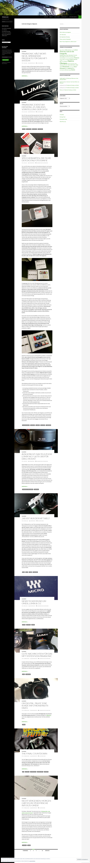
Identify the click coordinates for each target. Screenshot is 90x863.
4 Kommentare (40, 63)
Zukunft (46, 771)
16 (42, 850)
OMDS (30, 572)
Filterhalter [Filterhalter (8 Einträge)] (70, 55)
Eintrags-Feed (62, 116)
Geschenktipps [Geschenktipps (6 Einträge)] (62, 57)
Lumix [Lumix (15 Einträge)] (71, 59)
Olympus (28, 624)
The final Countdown (34, 753)
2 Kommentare (40, 111)
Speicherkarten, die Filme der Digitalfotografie (36, 159)
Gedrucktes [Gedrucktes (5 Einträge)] (73, 56)
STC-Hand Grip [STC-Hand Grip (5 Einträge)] (62, 70)
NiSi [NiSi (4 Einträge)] (63, 61)
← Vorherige (25, 850)
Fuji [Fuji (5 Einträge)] (70, 56)
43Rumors (48, 715)
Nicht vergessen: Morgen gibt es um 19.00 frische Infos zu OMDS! (36, 803)
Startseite (46, 16)
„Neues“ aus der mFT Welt (36, 518)
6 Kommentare (41, 520)
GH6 (23, 572)
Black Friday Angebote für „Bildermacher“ (68, 41)
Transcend (48, 425)
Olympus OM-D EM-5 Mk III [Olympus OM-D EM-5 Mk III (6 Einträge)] (65, 64)
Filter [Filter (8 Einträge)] (67, 55)
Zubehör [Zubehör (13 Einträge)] (73, 70)
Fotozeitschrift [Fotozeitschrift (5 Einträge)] (67, 56)
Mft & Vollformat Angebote (65, 32)
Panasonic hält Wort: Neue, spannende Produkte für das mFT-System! (34, 57)
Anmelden (62, 114)
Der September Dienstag (65, 36)
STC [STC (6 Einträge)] (73, 68)
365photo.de (5, 17)
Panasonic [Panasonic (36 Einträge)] (66, 66)
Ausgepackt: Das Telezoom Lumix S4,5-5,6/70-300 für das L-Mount (37, 456)
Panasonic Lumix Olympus (28, 489)
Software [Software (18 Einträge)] (70, 68)
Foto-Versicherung (73, 16)
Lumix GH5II (29, 129)
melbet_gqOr (62, 78)
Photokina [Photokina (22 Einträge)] (62, 68)
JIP (23, 771)
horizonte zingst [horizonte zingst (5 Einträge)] (68, 57)
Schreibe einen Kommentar (42, 162)
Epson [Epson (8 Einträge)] (64, 55)
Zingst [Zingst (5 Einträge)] (70, 70)
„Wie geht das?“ (64, 16)
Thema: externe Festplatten (65, 39)
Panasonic (40, 129)
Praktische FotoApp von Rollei (72, 85)
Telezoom (36, 489)
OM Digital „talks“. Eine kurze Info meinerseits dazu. (35, 705)
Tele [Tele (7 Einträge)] (66, 70)
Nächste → (47, 850)
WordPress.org (63, 121)
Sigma (33, 624)
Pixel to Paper (57, 16)
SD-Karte (43, 425)
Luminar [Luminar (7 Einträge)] (67, 59)
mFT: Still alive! (63, 34)
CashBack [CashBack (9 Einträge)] (76, 49)
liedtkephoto (32, 63)
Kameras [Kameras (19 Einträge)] (76, 57)
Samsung (32, 425)
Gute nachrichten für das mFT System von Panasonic (37, 654)
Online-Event (40, 771)
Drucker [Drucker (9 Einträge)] (61, 55)
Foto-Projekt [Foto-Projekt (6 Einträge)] (62, 56)
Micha (61, 89)
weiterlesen (25, 75)
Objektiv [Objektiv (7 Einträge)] (65, 61)
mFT (27, 572)
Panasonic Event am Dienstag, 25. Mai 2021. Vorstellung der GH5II (34, 107)
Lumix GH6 (35, 129)
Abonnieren (5, 59)
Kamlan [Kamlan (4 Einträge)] (61, 59)
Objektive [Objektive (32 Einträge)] (71, 61)
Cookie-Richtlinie (32, 861)
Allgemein (24, 51)
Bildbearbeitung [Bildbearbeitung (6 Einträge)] (68, 49)
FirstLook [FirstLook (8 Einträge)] (75, 55)
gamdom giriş (62, 81)
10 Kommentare (42, 756)
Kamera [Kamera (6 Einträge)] (72, 57)
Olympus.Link (33, 771)
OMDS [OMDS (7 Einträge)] (61, 66)
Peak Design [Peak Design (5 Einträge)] (72, 66)
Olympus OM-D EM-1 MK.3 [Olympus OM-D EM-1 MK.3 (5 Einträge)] (72, 63)
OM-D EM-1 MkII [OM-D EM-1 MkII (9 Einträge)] (74, 64)
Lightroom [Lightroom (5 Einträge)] (64, 59)
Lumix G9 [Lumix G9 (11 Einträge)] (75, 59)
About (50, 16)
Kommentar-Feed (63, 119)
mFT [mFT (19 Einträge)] (61, 61)
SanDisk (37, 425)
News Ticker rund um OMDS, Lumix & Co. (34, 602)
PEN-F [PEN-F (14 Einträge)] (75, 66)
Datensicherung (26, 425)
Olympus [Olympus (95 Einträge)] (63, 63)
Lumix (24, 129)
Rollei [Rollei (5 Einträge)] (67, 68)
